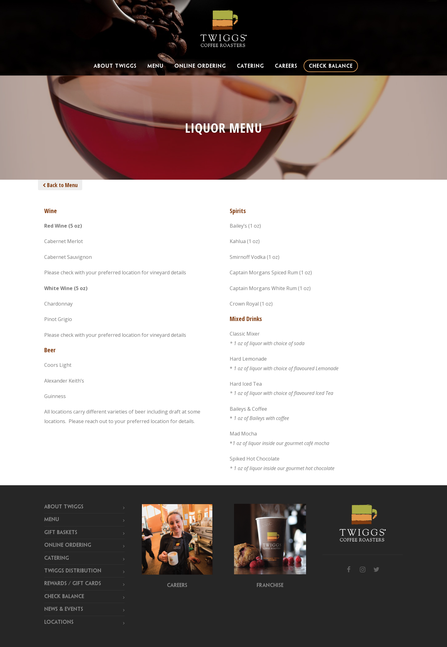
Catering (250, 66)
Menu (155, 66)
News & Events (63, 609)
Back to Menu (60, 185)
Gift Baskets (60, 532)
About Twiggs (115, 66)
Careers (286, 66)
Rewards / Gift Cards (72, 583)
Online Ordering (200, 66)
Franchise (270, 585)
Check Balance (331, 66)
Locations (59, 622)
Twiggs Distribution (72, 570)
